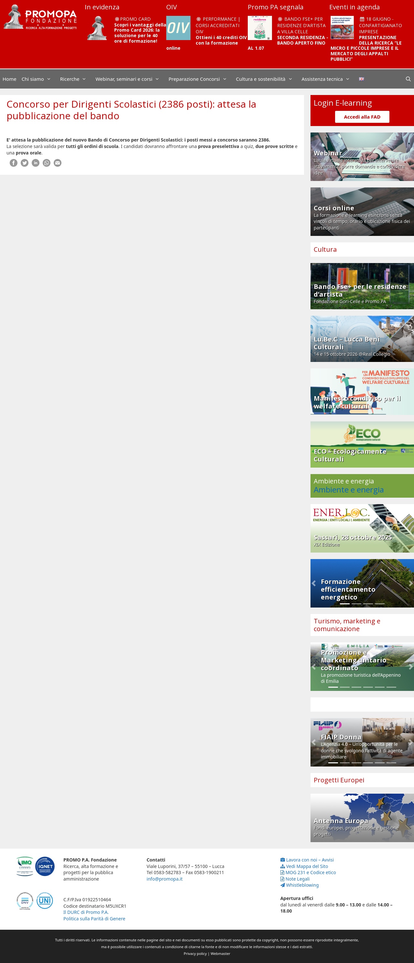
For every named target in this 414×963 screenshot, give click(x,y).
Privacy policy (195, 953)
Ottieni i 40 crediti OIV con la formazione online (206, 42)
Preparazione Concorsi (201, 79)
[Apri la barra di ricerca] (408, 79)
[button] (313, 583)
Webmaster (220, 953)
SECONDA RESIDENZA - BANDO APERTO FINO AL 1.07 (288, 42)
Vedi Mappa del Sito (304, 866)
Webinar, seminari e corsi (130, 79)
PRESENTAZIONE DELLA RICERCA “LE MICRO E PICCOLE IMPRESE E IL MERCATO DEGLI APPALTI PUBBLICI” (366, 48)
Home (9, 79)
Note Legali (295, 879)
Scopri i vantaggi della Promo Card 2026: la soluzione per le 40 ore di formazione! (140, 33)
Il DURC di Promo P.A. (86, 912)
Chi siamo (40, 79)
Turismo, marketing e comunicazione (347, 625)
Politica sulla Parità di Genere (94, 918)
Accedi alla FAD (362, 116)
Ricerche (76, 79)
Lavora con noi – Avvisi (307, 860)
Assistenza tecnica (329, 79)
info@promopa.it (164, 879)
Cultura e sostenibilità (267, 79)
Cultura (325, 249)
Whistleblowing (299, 885)
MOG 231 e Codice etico (308, 872)
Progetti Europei (339, 780)
